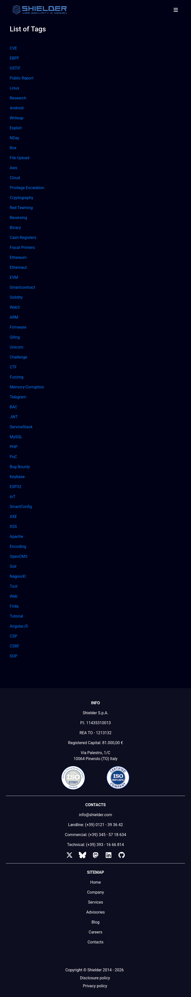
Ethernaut (18, 267)
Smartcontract (22, 287)
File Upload (19, 157)
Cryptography (21, 197)
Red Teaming (21, 207)
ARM (14, 317)
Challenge (18, 357)
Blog (95, 922)
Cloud (15, 177)
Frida (14, 606)
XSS (13, 526)
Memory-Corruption (27, 387)
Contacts (95, 942)
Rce (13, 147)
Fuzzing (16, 377)
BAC (13, 407)
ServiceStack (21, 427)
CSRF (14, 646)
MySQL (16, 436)
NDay (14, 138)
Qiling (15, 337)
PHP (14, 446)
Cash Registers (23, 237)
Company (95, 892)
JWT (14, 417)
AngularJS (19, 626)
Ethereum (18, 257)
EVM (14, 277)
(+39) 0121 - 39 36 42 (104, 824)
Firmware (18, 327)
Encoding (18, 546)
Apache (16, 536)
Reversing (18, 217)
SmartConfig (21, 506)
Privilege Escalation (27, 187)
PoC (13, 456)
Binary (15, 227)
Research (18, 98)
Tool (13, 586)
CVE (13, 48)
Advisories (95, 912)
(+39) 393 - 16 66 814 (105, 844)
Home (95, 882)
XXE (13, 516)
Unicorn (16, 347)
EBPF (14, 58)
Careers (95, 932)
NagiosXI (18, 576)
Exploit (16, 128)
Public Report (22, 78)
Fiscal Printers (22, 247)
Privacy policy (95, 986)
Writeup (16, 118)
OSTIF (15, 68)
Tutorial (16, 616)
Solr (13, 566)
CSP (13, 636)
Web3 (15, 307)
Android (17, 108)
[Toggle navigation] (175, 10)
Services (95, 902)
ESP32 (15, 486)
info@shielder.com (95, 814)
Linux (14, 88)
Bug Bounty (20, 466)
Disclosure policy (95, 978)
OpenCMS (18, 556)
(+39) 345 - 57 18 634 (107, 834)
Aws (13, 167)
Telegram (18, 397)
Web (13, 596)
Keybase (17, 476)
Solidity (16, 297)
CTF (13, 367)
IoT (12, 496)
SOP (13, 656)
